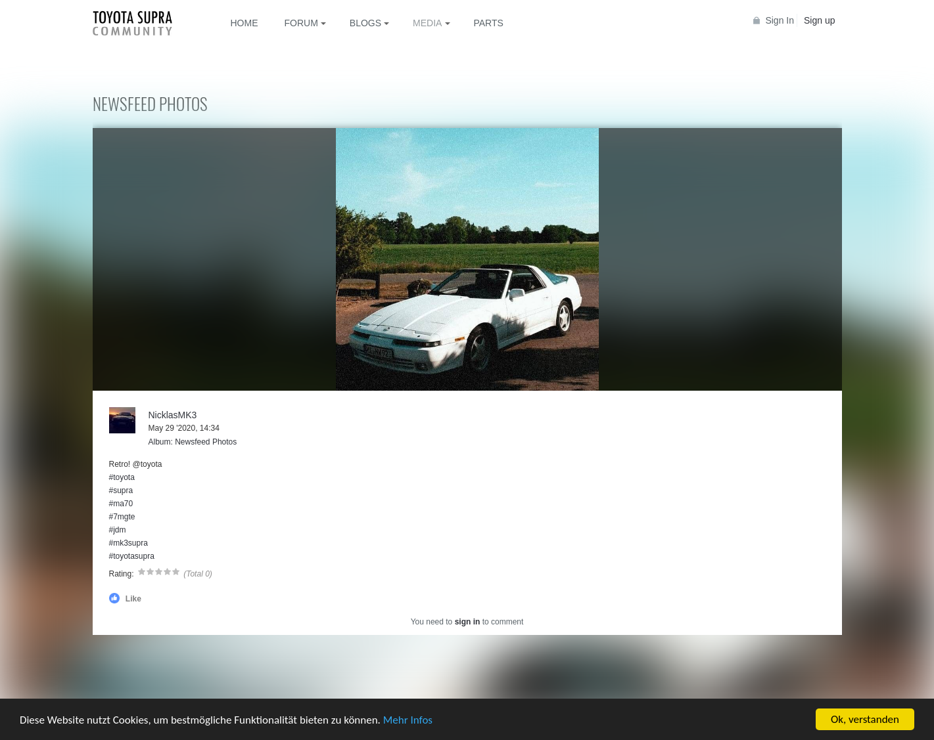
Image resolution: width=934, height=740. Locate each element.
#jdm (117, 529)
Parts (488, 23)
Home (244, 23)
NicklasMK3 (173, 415)
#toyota (122, 477)
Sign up (819, 20)
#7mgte (122, 516)
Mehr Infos (407, 721)
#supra (121, 490)
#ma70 (121, 503)
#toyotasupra (131, 556)
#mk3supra (128, 543)
